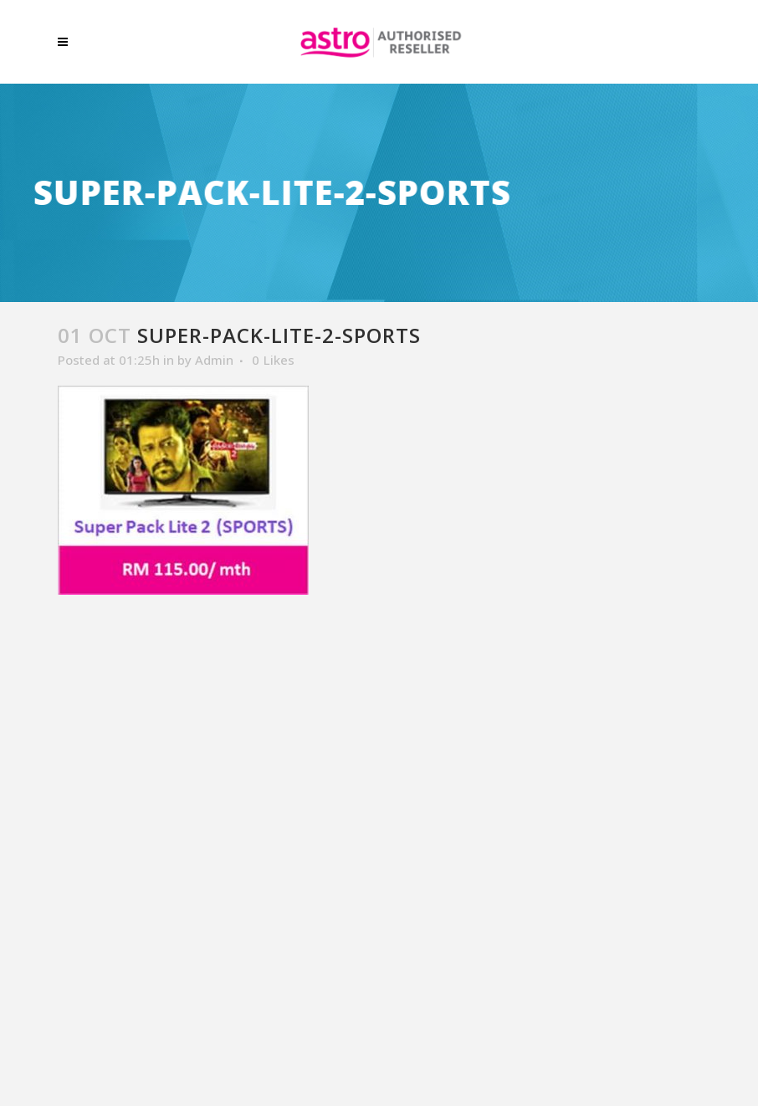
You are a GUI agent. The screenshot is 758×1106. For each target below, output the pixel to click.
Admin (214, 359)
